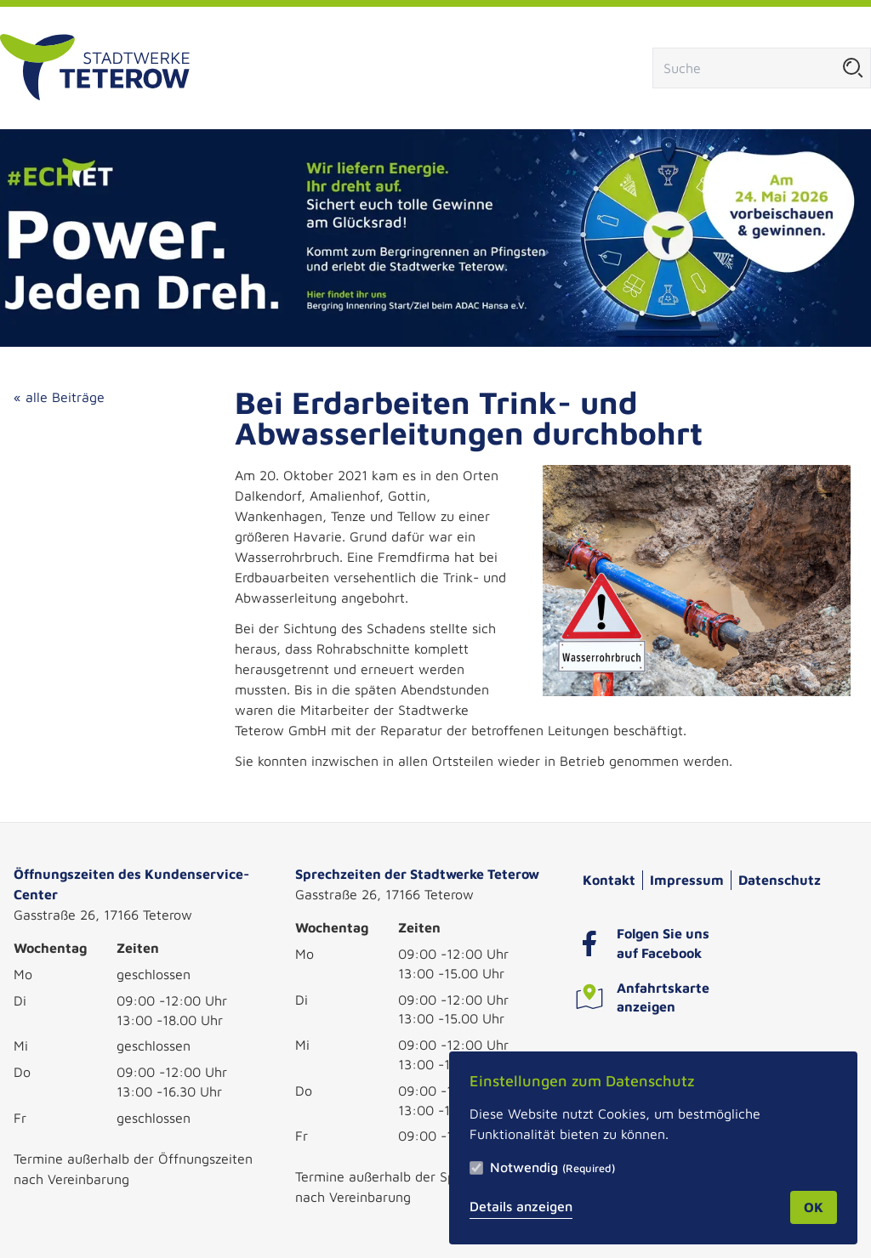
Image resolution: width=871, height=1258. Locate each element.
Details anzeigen (521, 1206)
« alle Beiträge (59, 397)
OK (813, 1207)
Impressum (687, 879)
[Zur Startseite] (95, 68)
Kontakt (609, 879)
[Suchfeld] (744, 68)
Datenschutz (779, 879)
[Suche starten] (853, 68)
